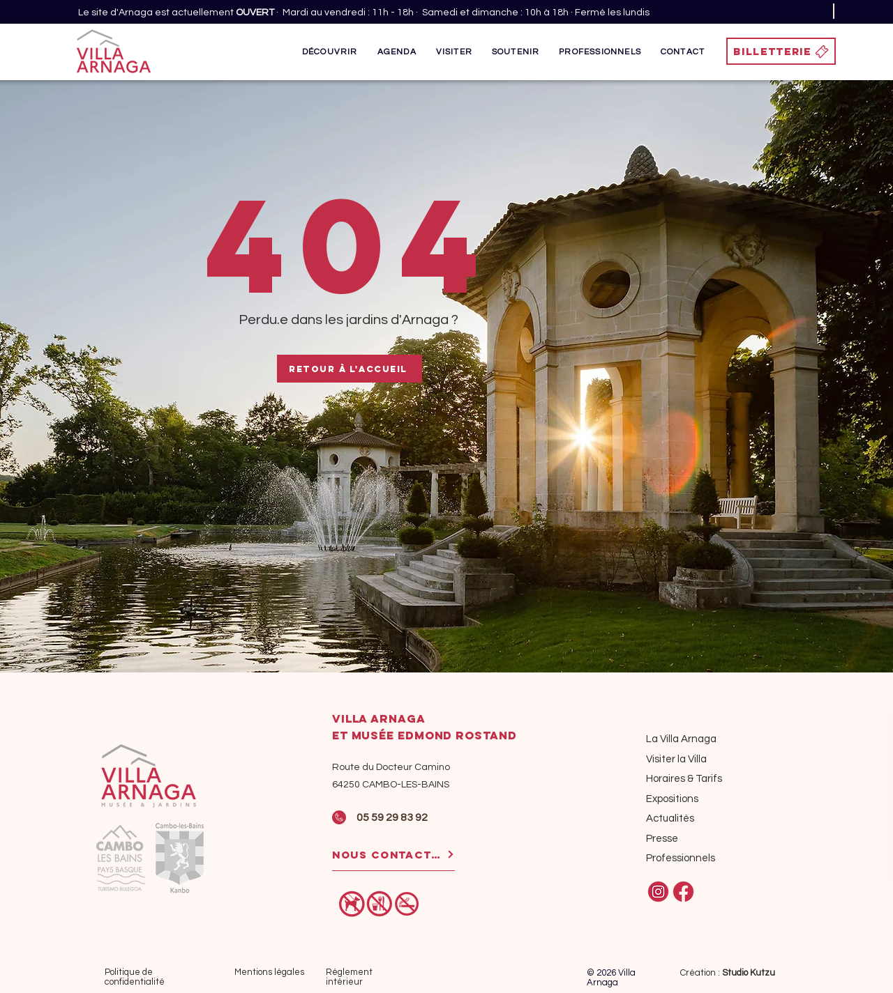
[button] (330, 51)
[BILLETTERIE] (781, 51)
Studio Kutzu (748, 973)
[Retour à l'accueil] (349, 369)
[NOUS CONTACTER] (393, 855)
